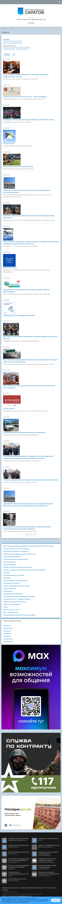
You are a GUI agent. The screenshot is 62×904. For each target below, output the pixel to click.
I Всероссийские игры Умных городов (16, 549)
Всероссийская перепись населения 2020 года (19, 554)
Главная (3, 28)
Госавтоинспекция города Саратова (15, 559)
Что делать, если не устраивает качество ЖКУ (19, 315)
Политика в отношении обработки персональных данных (22, 894)
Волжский (6, 625)
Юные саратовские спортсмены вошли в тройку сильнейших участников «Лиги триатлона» (29, 387)
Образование (8, 591)
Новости (11, 28)
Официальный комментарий (12, 594)
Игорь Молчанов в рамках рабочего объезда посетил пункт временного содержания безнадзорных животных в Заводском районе (28, 457)
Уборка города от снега (11, 609)
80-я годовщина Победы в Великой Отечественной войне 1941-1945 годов (28, 546)
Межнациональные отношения (13, 575)
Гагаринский (7, 628)
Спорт (5, 607)
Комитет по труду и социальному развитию (17, 567)
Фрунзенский (8, 641)
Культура (6, 572)
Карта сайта (13, 892)
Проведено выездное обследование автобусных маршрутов (24, 432)
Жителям (31, 23)
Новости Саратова (9, 588)
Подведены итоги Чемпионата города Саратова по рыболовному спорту (28, 119)
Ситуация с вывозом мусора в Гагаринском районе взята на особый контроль (30, 480)
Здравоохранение (9, 564)
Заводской (7, 631)
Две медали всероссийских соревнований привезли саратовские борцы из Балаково (30, 337)
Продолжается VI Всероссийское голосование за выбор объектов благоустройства (26, 291)
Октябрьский (7, 639)
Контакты (5, 892)
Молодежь (7, 578)
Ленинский (7, 636)
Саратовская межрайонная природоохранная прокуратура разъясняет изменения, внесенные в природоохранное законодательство (28, 505)
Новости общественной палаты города (16, 586)
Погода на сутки (9, 143)
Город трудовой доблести (12, 556)
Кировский (7, 633)
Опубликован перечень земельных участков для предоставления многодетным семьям (26, 191)
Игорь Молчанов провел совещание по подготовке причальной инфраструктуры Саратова (25, 76)
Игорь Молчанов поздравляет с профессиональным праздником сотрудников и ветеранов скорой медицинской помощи (31, 243)
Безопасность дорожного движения (15, 551)
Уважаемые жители (10, 268)
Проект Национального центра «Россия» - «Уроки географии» (25, 97)
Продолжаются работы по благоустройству (18, 166)
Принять (56, 900)
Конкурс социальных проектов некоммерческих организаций (24, 570)
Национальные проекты (11, 583)
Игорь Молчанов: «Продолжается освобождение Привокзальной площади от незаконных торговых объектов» (30, 361)
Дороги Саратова (9, 562)
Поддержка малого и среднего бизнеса (17, 599)
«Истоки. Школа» (9, 408)
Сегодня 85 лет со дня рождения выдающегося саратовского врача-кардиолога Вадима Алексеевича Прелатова (27, 528)
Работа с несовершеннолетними (14, 602)
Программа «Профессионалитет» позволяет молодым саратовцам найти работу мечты (28, 217)
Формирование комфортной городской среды (19, 615)
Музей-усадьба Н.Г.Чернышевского (15, 580)
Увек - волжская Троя (10, 612)
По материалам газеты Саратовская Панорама (19, 596)
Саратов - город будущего (12, 604)
